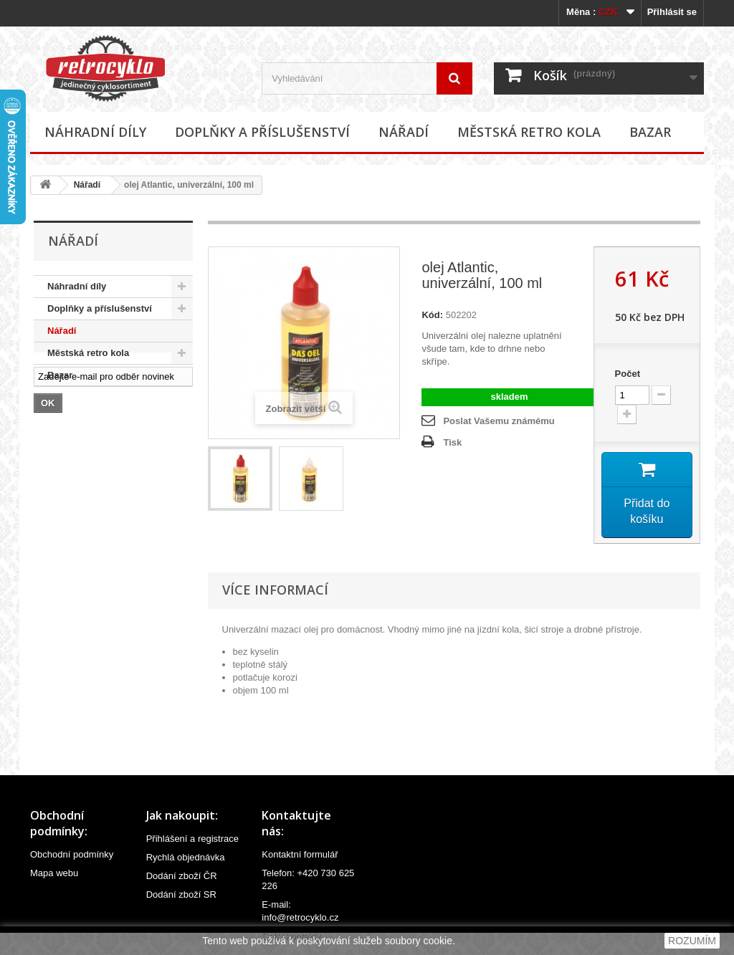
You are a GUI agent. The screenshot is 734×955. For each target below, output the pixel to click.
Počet (627, 373)
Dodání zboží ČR (181, 875)
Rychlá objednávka (185, 857)
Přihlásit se (672, 11)
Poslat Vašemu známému (498, 421)
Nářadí (403, 131)
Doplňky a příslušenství (262, 131)
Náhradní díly (95, 131)
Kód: (432, 314)
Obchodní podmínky (71, 854)
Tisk (452, 442)
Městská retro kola (529, 131)
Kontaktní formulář (300, 854)
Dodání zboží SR (181, 894)
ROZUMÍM (692, 940)
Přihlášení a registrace (192, 838)
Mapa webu (54, 873)
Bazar (650, 131)
